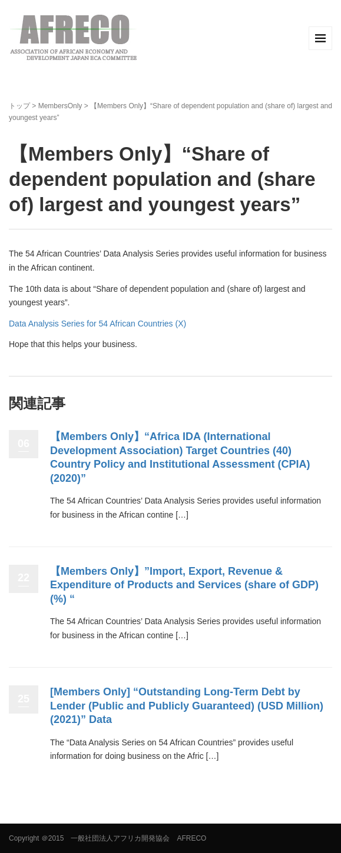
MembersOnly (60, 106)
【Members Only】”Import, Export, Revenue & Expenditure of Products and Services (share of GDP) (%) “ (184, 585)
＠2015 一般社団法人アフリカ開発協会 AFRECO (124, 838)
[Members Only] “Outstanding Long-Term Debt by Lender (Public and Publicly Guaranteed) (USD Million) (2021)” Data (186, 705)
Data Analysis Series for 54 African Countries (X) (97, 323)
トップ (19, 106)
